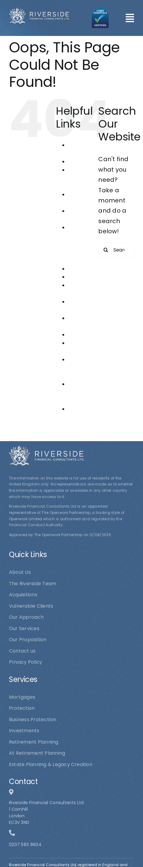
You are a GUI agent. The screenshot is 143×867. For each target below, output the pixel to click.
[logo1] (39, 10)
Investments (83, 268)
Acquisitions (82, 161)
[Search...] (116, 249)
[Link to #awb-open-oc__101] (130, 18)
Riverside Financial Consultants (82, 367)
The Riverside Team (79, 392)
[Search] (105, 249)
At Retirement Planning (82, 178)
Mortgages (81, 276)
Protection (81, 334)
